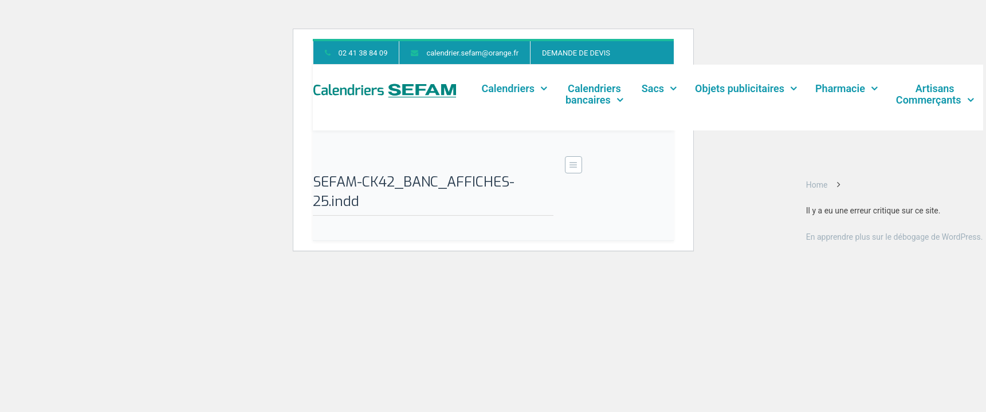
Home (817, 184)
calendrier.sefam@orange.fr (472, 53)
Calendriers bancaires (593, 94)
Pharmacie (840, 88)
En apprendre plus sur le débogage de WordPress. (894, 236)
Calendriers (508, 88)
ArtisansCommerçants (928, 94)
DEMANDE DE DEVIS (576, 53)
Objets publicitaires (739, 88)
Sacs (653, 88)
